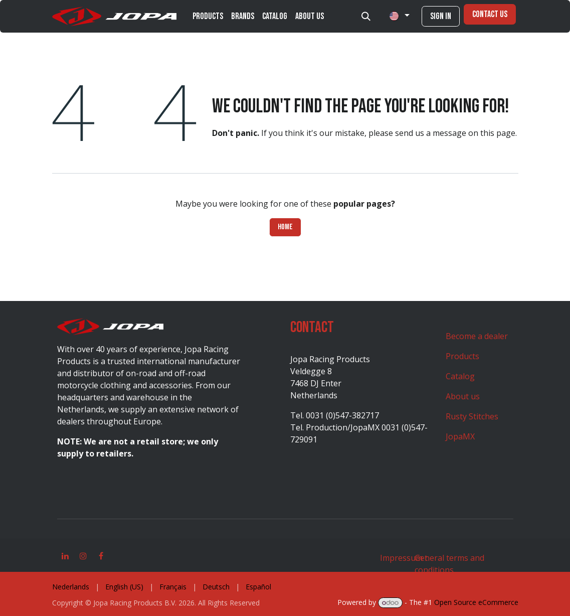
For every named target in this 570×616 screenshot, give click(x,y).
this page (497, 132)
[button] (365, 16)
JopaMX (460, 436)
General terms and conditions (449, 563)
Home (285, 227)
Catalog (460, 376)
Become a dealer (477, 336)
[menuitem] (207, 16)
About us (463, 396)
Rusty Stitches (472, 416)
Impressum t (404, 557)
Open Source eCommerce (476, 602)
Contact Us (489, 14)
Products (462, 356)
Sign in (440, 16)
